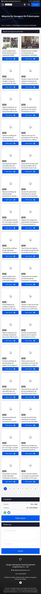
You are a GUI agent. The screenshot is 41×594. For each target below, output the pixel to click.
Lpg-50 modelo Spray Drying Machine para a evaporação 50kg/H (9, 53)
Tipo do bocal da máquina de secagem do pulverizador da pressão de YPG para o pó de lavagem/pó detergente (30, 252)
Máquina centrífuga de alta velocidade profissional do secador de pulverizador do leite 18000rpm (10, 196)
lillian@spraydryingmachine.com (10, 1)
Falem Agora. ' (10, 59)
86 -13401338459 (34, 1)
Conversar (35, 4)
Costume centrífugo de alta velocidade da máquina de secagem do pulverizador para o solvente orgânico (9, 140)
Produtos (8, 25)
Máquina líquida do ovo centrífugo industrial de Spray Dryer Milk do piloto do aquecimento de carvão (10, 111)
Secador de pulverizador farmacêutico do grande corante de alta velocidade (29, 194)
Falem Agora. (20, 518)
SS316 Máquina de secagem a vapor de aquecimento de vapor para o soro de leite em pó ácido (10, 83)
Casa (2, 25)
